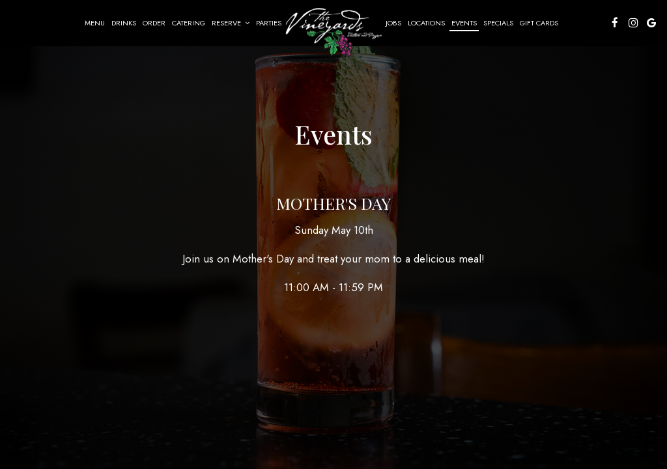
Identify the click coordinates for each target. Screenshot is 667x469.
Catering (188, 23)
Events (464, 23)
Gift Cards (539, 23)
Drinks (123, 23)
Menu (95, 23)
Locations (426, 23)
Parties (268, 23)
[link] (333, 31)
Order (154, 23)
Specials (498, 23)
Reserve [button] (230, 23)
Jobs (393, 23)
